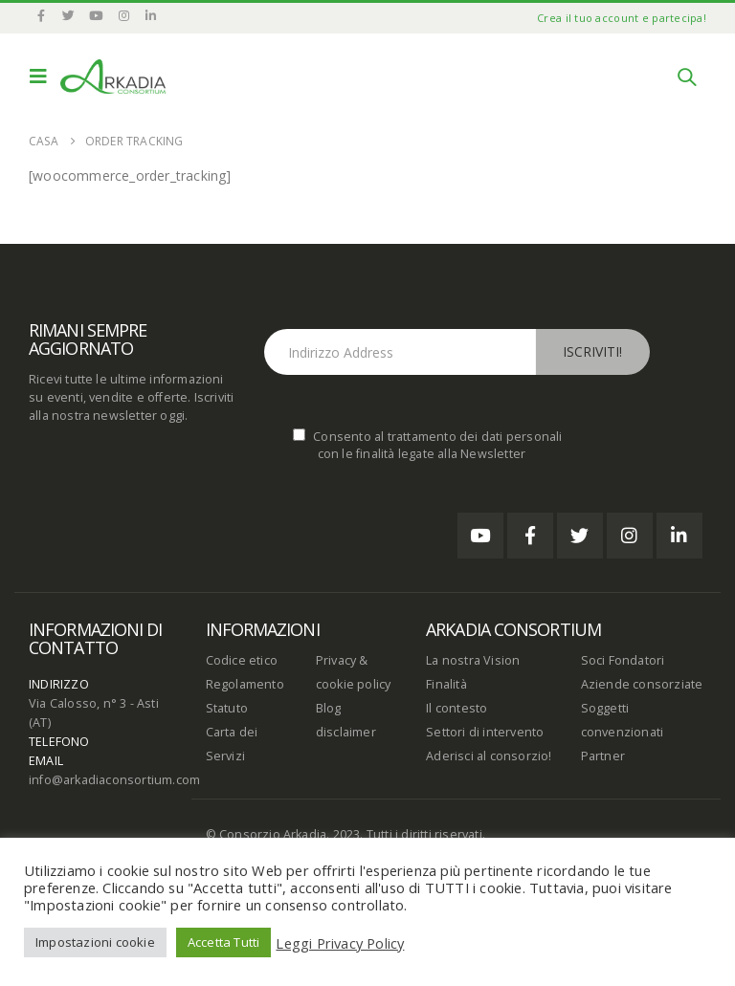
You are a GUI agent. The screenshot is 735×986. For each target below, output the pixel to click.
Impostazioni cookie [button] (95, 942)
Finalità (446, 684)
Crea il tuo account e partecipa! (621, 18)
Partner (603, 756)
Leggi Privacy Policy (340, 943)
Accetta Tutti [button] (224, 942)
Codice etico (242, 660)
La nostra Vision (473, 660)
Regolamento (245, 684)
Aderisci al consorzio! (488, 756)
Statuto (227, 708)
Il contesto (456, 708)
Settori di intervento (485, 732)
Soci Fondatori (623, 660)
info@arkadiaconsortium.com (114, 780)
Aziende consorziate (642, 684)
